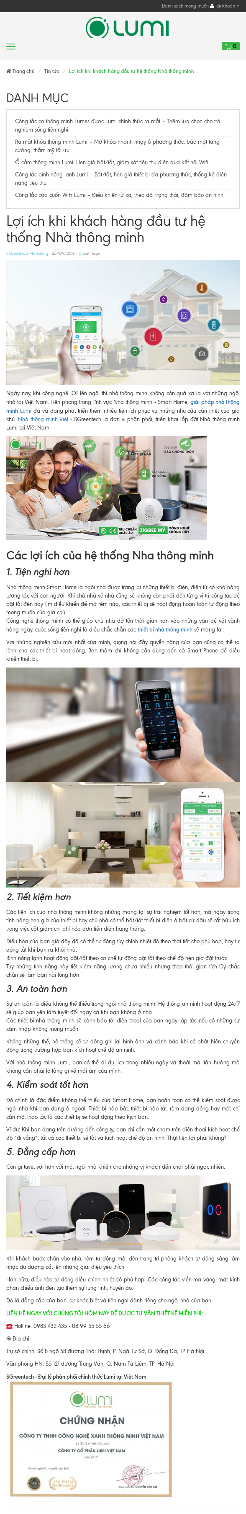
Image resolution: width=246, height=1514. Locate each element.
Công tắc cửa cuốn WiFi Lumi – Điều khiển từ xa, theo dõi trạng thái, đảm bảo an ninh (119, 195)
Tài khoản (225, 6)
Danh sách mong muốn (185, 6)
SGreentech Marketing (27, 253)
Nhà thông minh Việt (43, 419)
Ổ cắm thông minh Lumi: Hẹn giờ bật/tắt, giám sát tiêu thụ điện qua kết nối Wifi (111, 162)
